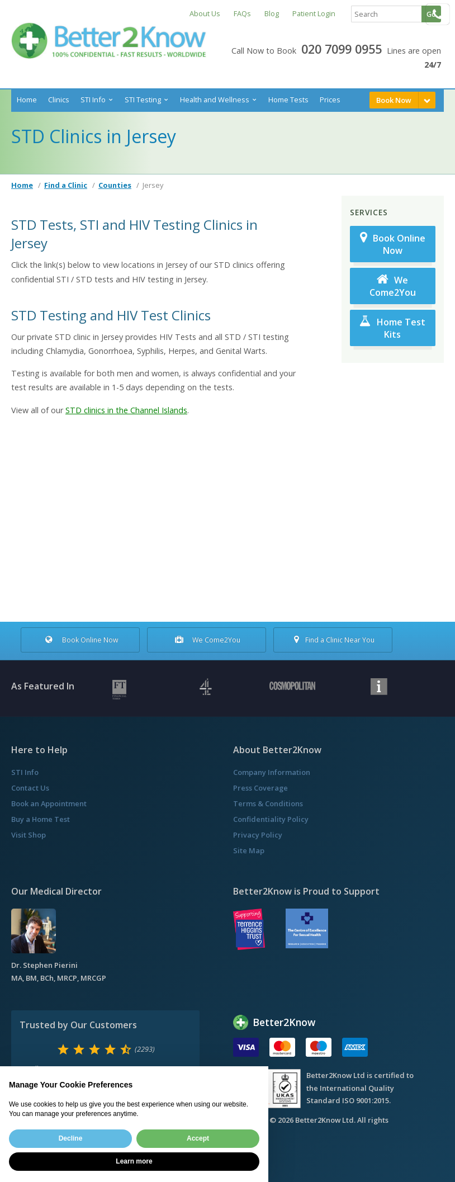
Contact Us (30, 788)
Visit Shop (28, 835)
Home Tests (288, 99)
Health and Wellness (214, 99)
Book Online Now (392, 244)
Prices (330, 99)
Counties (114, 185)
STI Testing (143, 99)
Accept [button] (198, 1138)
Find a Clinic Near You (333, 640)
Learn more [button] (134, 1161)
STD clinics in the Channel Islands (126, 410)
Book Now (393, 100)
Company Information (271, 772)
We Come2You (392, 286)
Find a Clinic (65, 185)
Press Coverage (260, 788)
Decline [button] (71, 1138)
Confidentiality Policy (271, 819)
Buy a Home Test (40, 819)
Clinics (58, 99)
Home (27, 99)
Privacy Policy (257, 835)
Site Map (248, 850)
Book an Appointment (49, 803)
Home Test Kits (392, 328)
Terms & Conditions (268, 803)
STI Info (93, 99)
